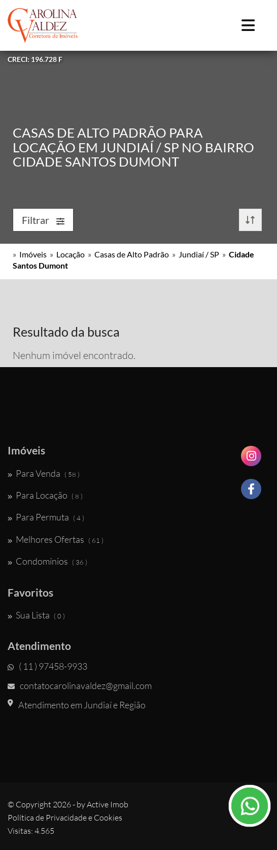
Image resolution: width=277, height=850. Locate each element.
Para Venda (44, 473)
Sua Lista (36, 614)
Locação (70, 254)
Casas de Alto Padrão (131, 254)
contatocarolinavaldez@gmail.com (80, 685)
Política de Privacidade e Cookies (65, 817)
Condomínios (47, 561)
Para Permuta (46, 516)
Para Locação (45, 495)
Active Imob (107, 804)
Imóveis (33, 254)
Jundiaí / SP (199, 254)
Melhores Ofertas (55, 539)
